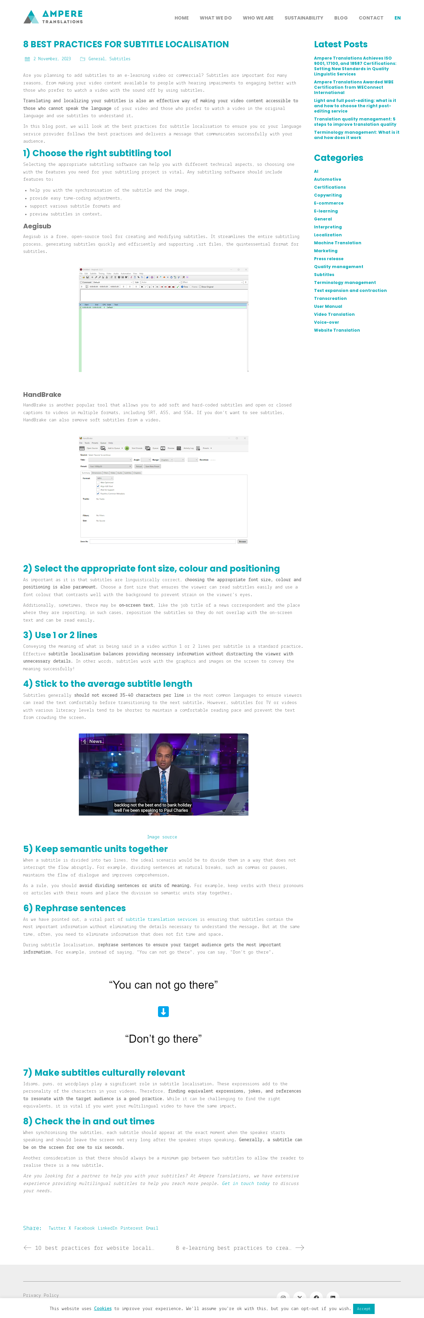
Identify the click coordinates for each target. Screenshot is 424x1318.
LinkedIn (107, 1228)
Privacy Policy (41, 1295)
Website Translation (337, 330)
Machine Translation (337, 243)
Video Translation (334, 314)
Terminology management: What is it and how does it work (356, 135)
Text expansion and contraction (350, 290)
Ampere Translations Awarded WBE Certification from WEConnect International (354, 87)
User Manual (328, 306)
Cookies (103, 1308)
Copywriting (328, 195)
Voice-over (326, 322)
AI (316, 171)
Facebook (85, 1228)
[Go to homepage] (53, 40)
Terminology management (345, 282)
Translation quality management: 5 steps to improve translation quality (355, 122)
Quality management (338, 266)
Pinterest (132, 1228)
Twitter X (60, 1228)
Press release (329, 258)
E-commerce (329, 203)
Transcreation (330, 298)
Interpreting (328, 227)
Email (152, 1228)
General (97, 59)
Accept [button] (364, 1309)
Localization (328, 235)
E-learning (326, 211)
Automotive (327, 179)
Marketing (326, 251)
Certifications (330, 187)
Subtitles (120, 59)
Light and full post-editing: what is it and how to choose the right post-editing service (355, 106)
